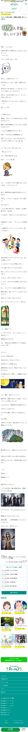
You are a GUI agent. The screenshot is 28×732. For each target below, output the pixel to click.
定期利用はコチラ (23, 729)
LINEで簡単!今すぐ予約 (10, 729)
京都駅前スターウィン (7, 707)
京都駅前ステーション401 (8, 703)
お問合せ (7, 722)
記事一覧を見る (14, 592)
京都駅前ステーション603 (8, 701)
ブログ (6, 720)
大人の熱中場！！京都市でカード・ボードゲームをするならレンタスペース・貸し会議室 (13, 557)
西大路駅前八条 (5, 714)
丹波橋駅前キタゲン (6, 710)
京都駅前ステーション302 (8, 705)
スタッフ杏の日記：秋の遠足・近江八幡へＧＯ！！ (16, 562)
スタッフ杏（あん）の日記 (6, 14)
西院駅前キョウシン (6, 712)
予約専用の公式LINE (18, 722)
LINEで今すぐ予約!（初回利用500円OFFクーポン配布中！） (14, 659)
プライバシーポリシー (18, 720)
